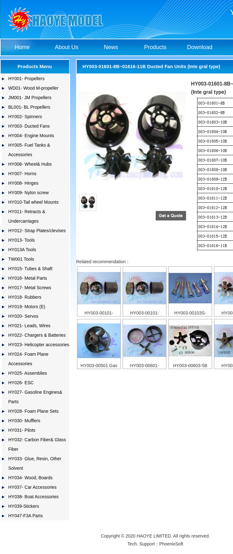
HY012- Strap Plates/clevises (37, 230)
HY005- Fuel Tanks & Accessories (29, 150)
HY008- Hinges (23, 183)
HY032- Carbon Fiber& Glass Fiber (37, 444)
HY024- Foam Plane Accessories (28, 359)
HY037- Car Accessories (32, 487)
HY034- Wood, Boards (30, 477)
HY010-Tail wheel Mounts (33, 202)
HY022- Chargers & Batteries (37, 335)
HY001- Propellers (26, 78)
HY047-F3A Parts (25, 515)
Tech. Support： (143, 543)
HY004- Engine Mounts (31, 135)
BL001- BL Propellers (29, 107)
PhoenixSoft (171, 543)
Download (199, 47)
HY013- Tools (21, 240)
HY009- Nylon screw (28, 192)
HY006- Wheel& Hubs (30, 164)
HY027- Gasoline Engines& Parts (35, 397)
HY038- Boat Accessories (33, 496)
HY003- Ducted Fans (29, 126)
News (111, 47)
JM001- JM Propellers (29, 97)
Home (22, 47)
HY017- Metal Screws (29, 287)
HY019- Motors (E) (26, 306)
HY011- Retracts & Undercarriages (26, 216)
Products (155, 47)
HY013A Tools (22, 249)
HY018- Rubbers (24, 297)
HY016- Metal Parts (27, 278)
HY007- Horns (22, 173)
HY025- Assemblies (27, 373)
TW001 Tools (21, 259)
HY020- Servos (23, 316)
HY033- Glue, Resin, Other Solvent (34, 463)
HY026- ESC (21, 382)
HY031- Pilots (22, 430)
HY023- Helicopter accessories (38, 344)
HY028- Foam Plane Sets (33, 411)
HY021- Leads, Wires (29, 325)
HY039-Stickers (23, 506)
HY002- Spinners (25, 116)
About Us (66, 47)
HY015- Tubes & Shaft (30, 268)
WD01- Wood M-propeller (33, 88)
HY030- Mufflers (24, 420)
